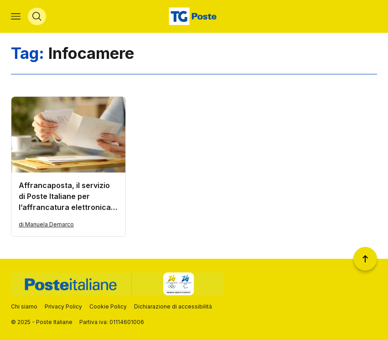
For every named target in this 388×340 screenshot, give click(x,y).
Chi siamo (24, 306)
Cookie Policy (108, 306)
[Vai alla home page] (194, 16)
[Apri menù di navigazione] (16, 16)
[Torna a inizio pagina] (365, 259)
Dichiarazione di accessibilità (173, 306)
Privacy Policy (63, 306)
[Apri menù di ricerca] (37, 16)
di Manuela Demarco (46, 224)
